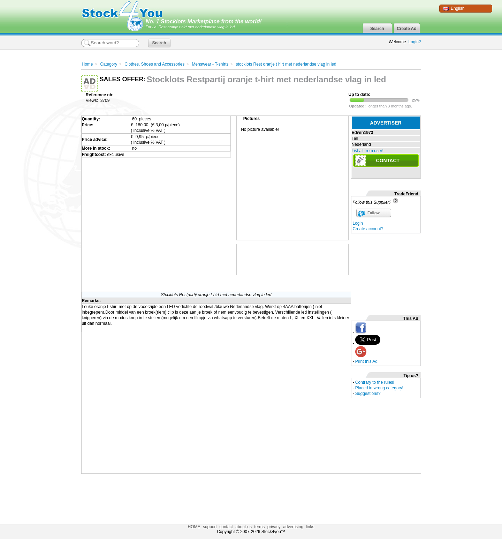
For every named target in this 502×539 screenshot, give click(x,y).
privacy (274, 526)
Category (108, 64)
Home (87, 64)
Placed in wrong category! (379, 387)
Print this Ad (366, 361)
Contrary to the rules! (374, 382)
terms (259, 526)
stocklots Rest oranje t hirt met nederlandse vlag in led (286, 64)
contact (226, 526)
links (310, 526)
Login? (414, 41)
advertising (293, 526)
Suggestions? (368, 393)
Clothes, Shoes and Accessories (154, 64)
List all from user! (367, 150)
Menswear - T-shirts (210, 64)
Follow (373, 213)
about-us (243, 526)
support (210, 526)
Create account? (368, 228)
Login (358, 223)
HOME (194, 526)
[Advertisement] (386, 272)
